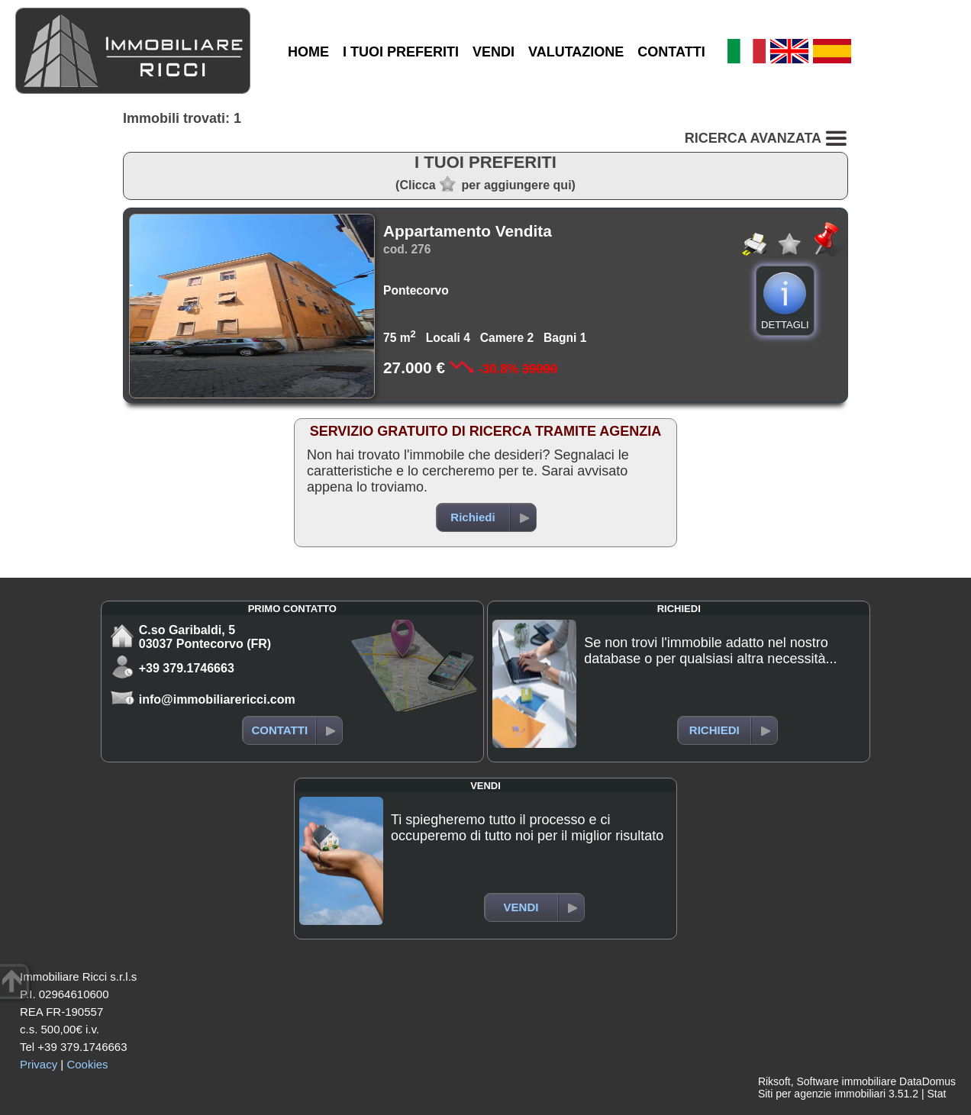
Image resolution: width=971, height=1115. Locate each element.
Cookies (87, 1064)
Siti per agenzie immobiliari (822, 1094)
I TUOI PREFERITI (401, 52)
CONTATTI (671, 52)
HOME (308, 52)
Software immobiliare (846, 1081)
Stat (936, 1094)
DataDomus (927, 1081)
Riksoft (774, 1081)
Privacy (38, 1064)
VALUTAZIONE (576, 52)
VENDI (494, 52)
